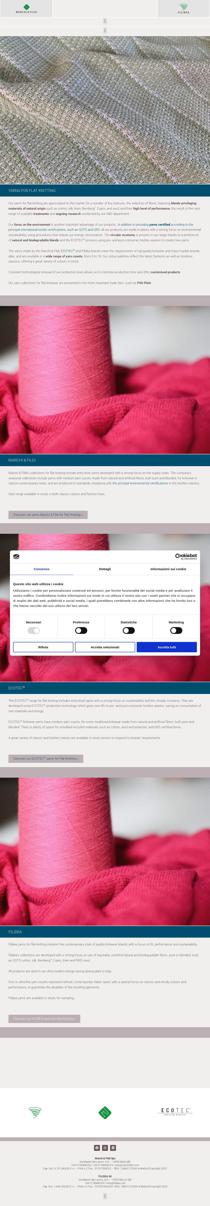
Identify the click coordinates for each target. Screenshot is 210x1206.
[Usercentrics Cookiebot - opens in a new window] (178, 556)
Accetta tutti (167, 647)
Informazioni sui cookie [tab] (168, 569)
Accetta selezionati (105, 647)
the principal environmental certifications (140, 483)
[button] (105, 21)
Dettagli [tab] (105, 569)
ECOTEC (68, 251)
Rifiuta (43, 647)
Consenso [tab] (41, 569)
